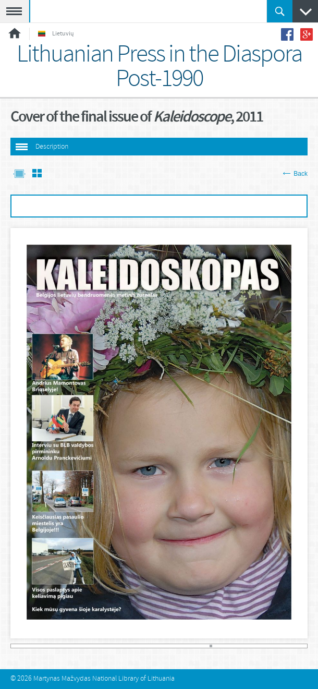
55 (146, 646)
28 (79, 646)
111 (285, 646)
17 (52, 646)
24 (69, 646)
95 (245, 646)
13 (42, 646)
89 (230, 646)
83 (216, 646)
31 (87, 646)
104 (267, 646)
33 (92, 646)
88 (228, 646)
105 (270, 646)
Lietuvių (56, 34)
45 (121, 646)
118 (302, 646)
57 (151, 646)
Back (295, 173)
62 (164, 646)
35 (97, 646)
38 (104, 646)
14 (45, 646)
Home (14, 33)
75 (196, 646)
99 (255, 646)
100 (257, 646)
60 (158, 646)
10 (35, 646)
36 (99, 646)
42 (114, 646)
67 (176, 646)
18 (55, 646)
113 (290, 646)
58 (154, 646)
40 (109, 646)
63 (166, 646)
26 (75, 646)
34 (94, 646)
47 (127, 646)
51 (137, 646)
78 (203, 646)
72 (188, 646)
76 (198, 646)
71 (186, 646)
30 (84, 646)
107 (275, 646)
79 (206, 646)
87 (226, 646)
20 (59, 646)
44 (119, 646)
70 (183, 646)
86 (223, 646)
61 (161, 646)
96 (248, 646)
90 (233, 646)
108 (277, 646)
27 (77, 646)
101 (260, 646)
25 (72, 646)
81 (211, 646)
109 (280, 646)
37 (102, 646)
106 (273, 646)
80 (208, 646)
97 (250, 646)
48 (129, 646)
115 (295, 646)
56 (149, 646)
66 (174, 646)
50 (134, 646)
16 (49, 646)
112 (287, 646)
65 (171, 646)
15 (47, 646)
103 (265, 646)
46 (124, 646)
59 (156, 646)
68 (178, 646)
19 (57, 646)
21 (62, 646)
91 (236, 646)
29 (82, 646)
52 (139, 646)
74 (193, 646)
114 (292, 646)
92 (238, 646)
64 (168, 646)
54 (144, 646)
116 (297, 646)
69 (181, 646)
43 (117, 646)
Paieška (279, 11)
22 (65, 646)
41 (112, 646)
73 (191, 646)
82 (213, 646)
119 (305, 646)
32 (89, 646)
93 (240, 646)
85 (220, 646)
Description (51, 147)
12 (40, 646)
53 (141, 646)
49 (131, 646)
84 (218, 646)
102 (263, 646)
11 (37, 646)
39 (107, 646)
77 (201, 646)
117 (300, 646)
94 (243, 646)
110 (283, 646)
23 (67, 646)
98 (253, 646)
